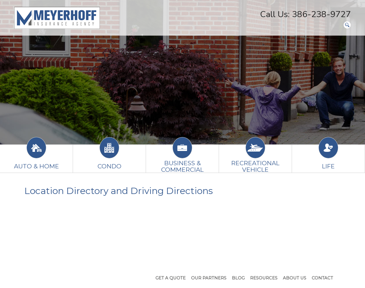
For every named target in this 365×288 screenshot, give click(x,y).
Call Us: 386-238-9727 (305, 14)
